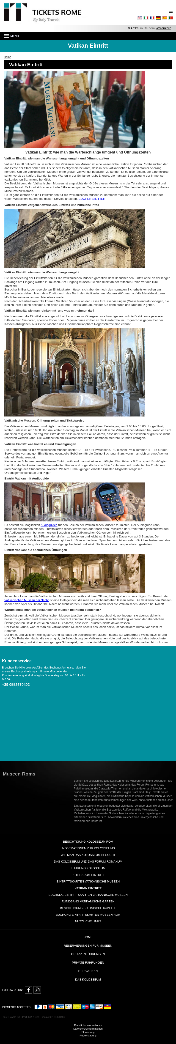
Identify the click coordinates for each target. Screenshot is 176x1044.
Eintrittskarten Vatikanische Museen (88, 881)
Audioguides (49, 525)
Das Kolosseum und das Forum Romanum (88, 861)
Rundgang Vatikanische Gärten (88, 901)
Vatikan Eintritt (88, 888)
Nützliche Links (88, 921)
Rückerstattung (88, 1035)
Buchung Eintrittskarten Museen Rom (88, 914)
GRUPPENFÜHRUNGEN (88, 954)
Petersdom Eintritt (88, 875)
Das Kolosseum (88, 979)
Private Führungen (88, 962)
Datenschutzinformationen (88, 1028)
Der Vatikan (88, 971)
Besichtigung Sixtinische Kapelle (88, 908)
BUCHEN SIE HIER (92, 198)
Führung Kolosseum (88, 868)
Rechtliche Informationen (88, 1025)
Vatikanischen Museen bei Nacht (26, 600)
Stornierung (88, 1032)
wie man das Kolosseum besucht (88, 855)
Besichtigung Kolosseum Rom (88, 841)
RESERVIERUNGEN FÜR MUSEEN (88, 945)
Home (88, 937)
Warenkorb (163, 28)
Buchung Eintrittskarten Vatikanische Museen (88, 894)
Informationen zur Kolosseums (88, 848)
